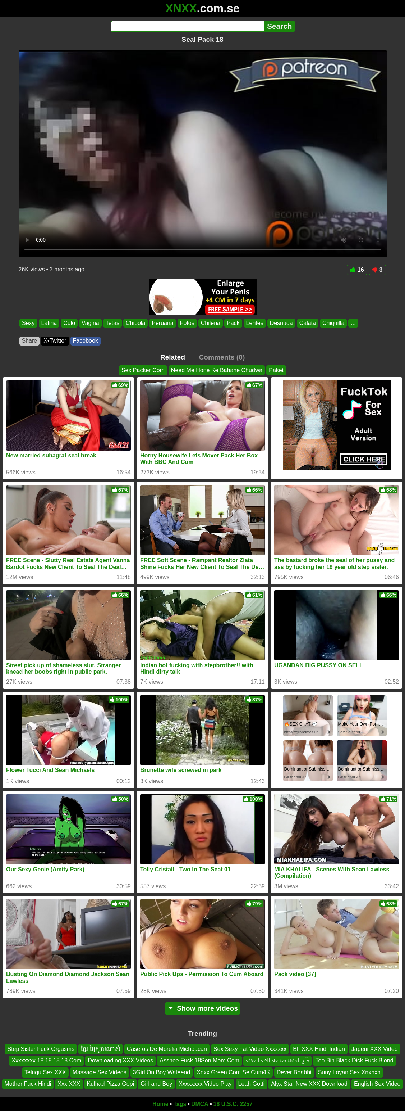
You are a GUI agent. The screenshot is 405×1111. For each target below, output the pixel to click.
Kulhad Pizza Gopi (110, 1084)
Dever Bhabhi (294, 1072)
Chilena (210, 323)
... (353, 323)
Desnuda (281, 323)
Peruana (163, 323)
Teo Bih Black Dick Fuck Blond (355, 1060)
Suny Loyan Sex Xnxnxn (349, 1072)
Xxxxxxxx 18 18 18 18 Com (46, 1060)
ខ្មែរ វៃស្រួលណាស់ (100, 1049)
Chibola (135, 323)
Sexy (28, 323)
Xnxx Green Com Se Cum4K (233, 1072)
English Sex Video (377, 1084)
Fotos (187, 323)
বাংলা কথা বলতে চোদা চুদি (277, 1060)
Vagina (90, 323)
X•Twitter (54, 341)
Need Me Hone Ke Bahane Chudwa (216, 370)
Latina (49, 323)
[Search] (188, 26)
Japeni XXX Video (374, 1049)
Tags (179, 1104)
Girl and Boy (156, 1084)
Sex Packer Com (143, 370)
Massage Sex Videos (99, 1072)
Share (29, 341)
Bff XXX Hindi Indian (319, 1049)
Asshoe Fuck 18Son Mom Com (199, 1060)
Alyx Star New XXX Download (309, 1084)
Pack (233, 323)
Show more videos (202, 1008)
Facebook (85, 341)
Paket (276, 370)
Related (172, 357)
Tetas (112, 323)
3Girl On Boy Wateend (161, 1072)
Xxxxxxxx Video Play (205, 1084)
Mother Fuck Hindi (28, 1084)
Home (160, 1104)
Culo (69, 323)
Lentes (254, 323)
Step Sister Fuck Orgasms (40, 1049)
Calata (307, 323)
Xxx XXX (68, 1084)
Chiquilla (333, 323)
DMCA (199, 1104)
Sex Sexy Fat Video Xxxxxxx (249, 1049)
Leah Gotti (251, 1084)
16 (357, 270)
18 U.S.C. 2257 (233, 1104)
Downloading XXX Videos (120, 1060)
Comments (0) (222, 357)
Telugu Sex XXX (45, 1072)
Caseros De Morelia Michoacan (167, 1049)
